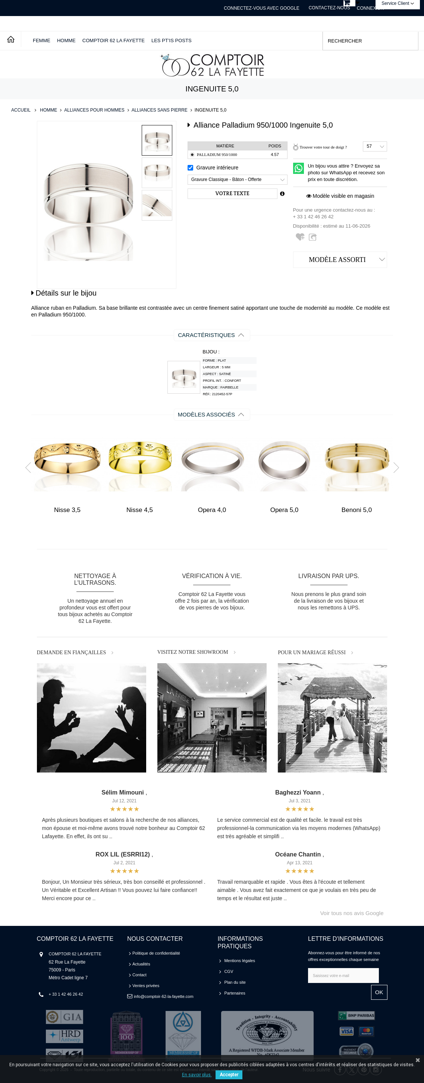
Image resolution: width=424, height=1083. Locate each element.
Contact (139, 975)
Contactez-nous (329, 7)
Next (393, 467)
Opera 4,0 (212, 510)
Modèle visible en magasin (340, 196)
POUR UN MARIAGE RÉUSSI (312, 652)
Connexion (370, 8)
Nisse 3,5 (67, 510)
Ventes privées (145, 985)
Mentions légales (239, 960)
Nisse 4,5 (139, 510)
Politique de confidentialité (156, 953)
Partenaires (234, 993)
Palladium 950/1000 (217, 154)
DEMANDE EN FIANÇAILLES (71, 652)
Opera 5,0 (284, 510)
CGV (228, 971)
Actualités (141, 964)
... (110, 837)
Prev (30, 467)
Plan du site (234, 982)
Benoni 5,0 (357, 510)
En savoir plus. (197, 1074)
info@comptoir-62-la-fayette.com (164, 996)
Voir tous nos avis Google (351, 913)
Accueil (21, 110)
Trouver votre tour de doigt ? (323, 147)
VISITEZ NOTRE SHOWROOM (192, 652)
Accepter (229, 1074)
